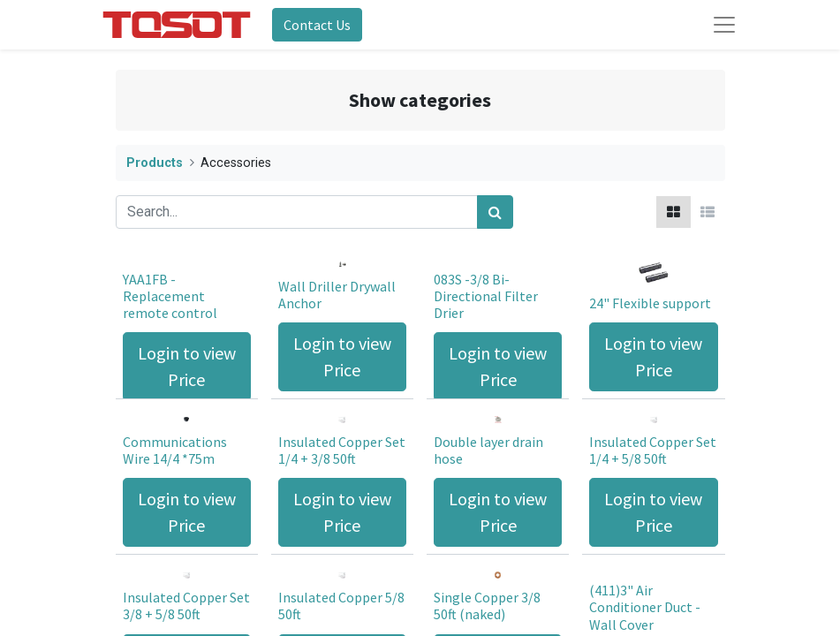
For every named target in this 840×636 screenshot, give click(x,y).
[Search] (495, 212)
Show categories (420, 99)
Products (154, 162)
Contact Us (317, 25)
